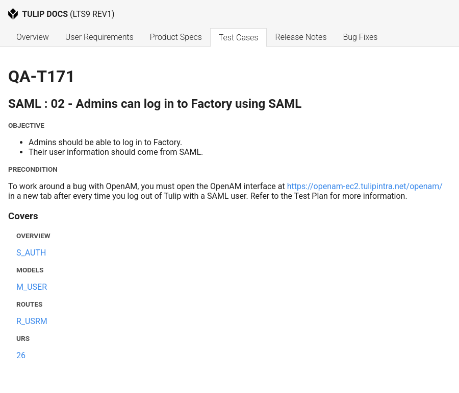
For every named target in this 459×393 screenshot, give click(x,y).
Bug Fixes (360, 37)
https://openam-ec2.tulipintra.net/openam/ (365, 186)
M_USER (31, 287)
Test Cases (239, 37)
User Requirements (99, 37)
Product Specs (176, 37)
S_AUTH (31, 253)
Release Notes (300, 37)
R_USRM (31, 321)
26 (21, 355)
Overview (32, 37)
